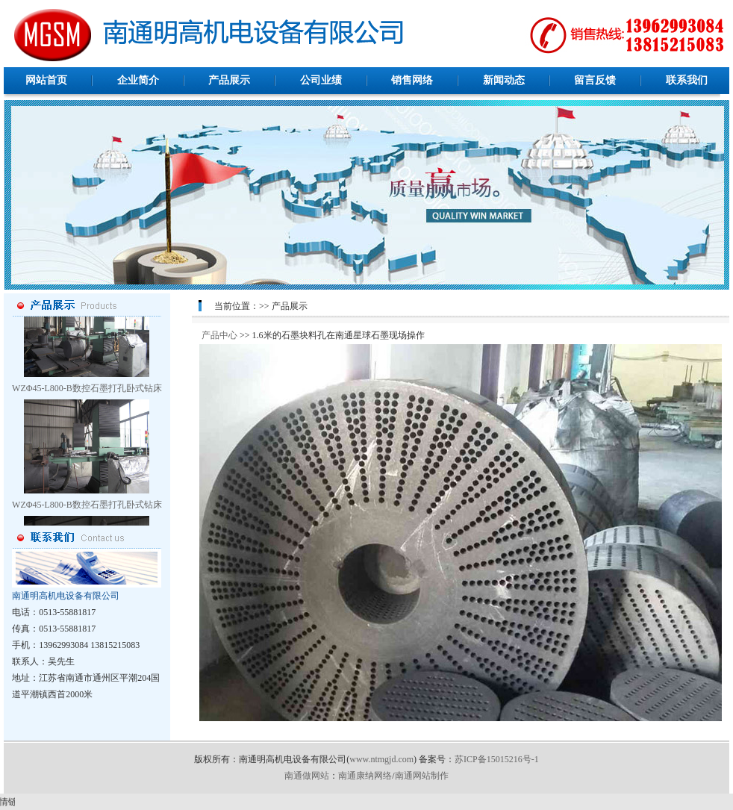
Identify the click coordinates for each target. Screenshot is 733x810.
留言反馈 (595, 80)
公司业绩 (321, 80)
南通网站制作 (422, 775)
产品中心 (219, 335)
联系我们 (687, 80)
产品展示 (229, 80)
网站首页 (46, 80)
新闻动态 (504, 80)
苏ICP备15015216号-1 (497, 759)
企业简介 (138, 80)
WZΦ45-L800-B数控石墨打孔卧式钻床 (87, 392)
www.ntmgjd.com (381, 759)
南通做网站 (306, 775)
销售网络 (412, 80)
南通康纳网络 (365, 775)
